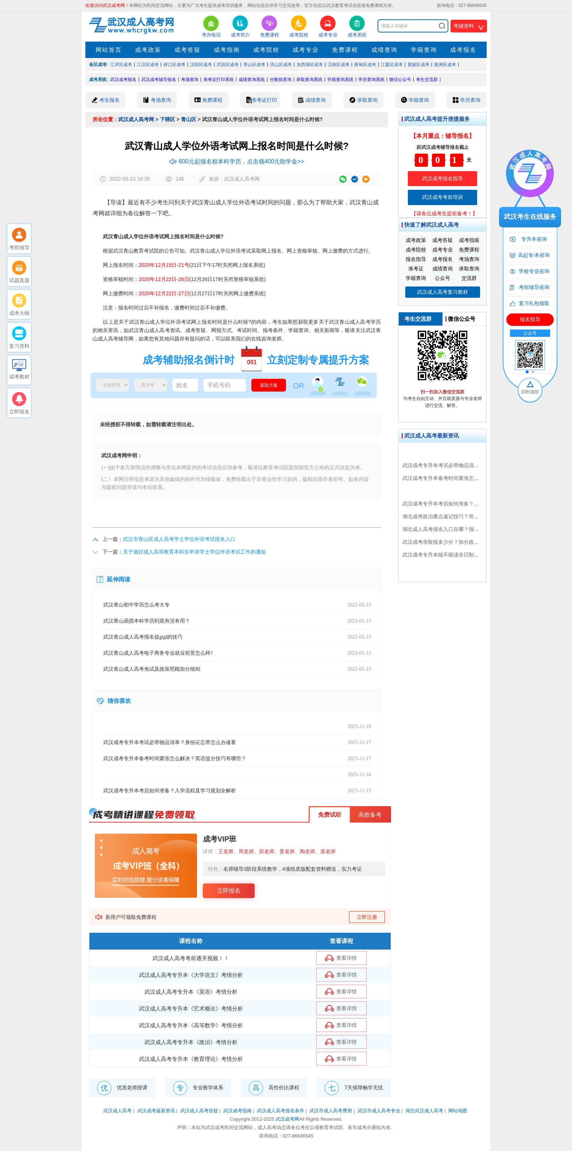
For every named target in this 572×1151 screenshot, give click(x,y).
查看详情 (346, 958)
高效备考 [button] (370, 815)
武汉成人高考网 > (138, 119)
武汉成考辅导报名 (158, 79)
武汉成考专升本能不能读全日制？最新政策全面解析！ (463, 555)
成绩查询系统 (252, 79)
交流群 (469, 278)
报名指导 (416, 259)
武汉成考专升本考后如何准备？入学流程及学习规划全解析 (468, 504)
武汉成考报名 (123, 79)
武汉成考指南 (237, 1110)
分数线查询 (280, 79)
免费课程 (345, 50)
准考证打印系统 (218, 79)
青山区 (188, 119)
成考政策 (148, 50)
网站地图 (457, 1110)
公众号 (442, 278)
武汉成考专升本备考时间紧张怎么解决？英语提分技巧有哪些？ (473, 478)
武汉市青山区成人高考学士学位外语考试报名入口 (179, 539)
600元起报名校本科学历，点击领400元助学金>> (236, 161)
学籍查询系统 (340, 79)
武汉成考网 (287, 1119)
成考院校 (266, 50)
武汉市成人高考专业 (379, 1110)
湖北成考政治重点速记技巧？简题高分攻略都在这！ (461, 516)
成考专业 (306, 50)
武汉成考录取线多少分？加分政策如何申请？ (453, 542)
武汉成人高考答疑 (199, 1110)
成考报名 (463, 50)
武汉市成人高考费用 (330, 1110)
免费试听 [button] (329, 815)
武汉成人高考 (117, 1110)
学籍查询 (424, 50)
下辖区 (167, 119)
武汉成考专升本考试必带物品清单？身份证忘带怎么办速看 (468, 465)
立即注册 (367, 917)
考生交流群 (427, 79)
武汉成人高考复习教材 (442, 292)
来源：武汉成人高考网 (230, 179)
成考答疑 (187, 50)
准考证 (416, 269)
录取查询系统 (309, 79)
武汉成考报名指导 (442, 178)
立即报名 (228, 891)
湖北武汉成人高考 (424, 1110)
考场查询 (189, 79)
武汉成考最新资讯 (156, 1110)
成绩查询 (384, 50)
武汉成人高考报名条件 (280, 1110)
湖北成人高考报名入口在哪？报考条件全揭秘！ (456, 529)
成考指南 (227, 50)
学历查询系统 (371, 79)
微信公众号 (400, 79)
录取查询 (469, 269)
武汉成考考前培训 (442, 197)
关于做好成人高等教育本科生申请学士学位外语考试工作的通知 (194, 552)
